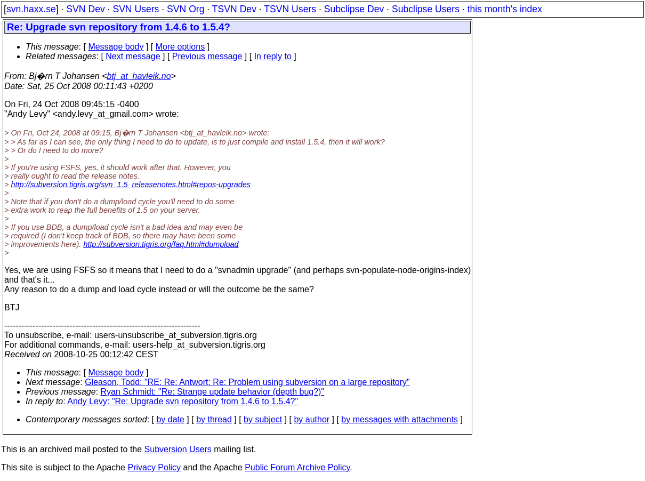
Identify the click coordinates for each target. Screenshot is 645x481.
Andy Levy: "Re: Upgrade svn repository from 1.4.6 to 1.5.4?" (182, 401)
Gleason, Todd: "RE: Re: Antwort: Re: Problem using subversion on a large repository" (247, 382)
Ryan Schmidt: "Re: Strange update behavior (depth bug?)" (213, 391)
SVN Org (185, 9)
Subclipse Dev (354, 9)
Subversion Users (178, 449)
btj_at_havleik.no (139, 76)
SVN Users (135, 9)
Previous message (207, 56)
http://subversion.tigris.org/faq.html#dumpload (160, 244)
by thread (214, 419)
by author (311, 419)
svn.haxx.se (31, 9)
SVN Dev (85, 9)
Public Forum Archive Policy (297, 467)
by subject (263, 419)
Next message (133, 56)
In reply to (273, 56)
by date (170, 419)
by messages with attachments (399, 419)
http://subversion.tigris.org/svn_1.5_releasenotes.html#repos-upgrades (131, 184)
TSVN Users (290, 9)
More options (180, 46)
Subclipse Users (425, 9)
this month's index (504, 9)
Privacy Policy (154, 467)
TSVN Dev (234, 9)
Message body (115, 46)
